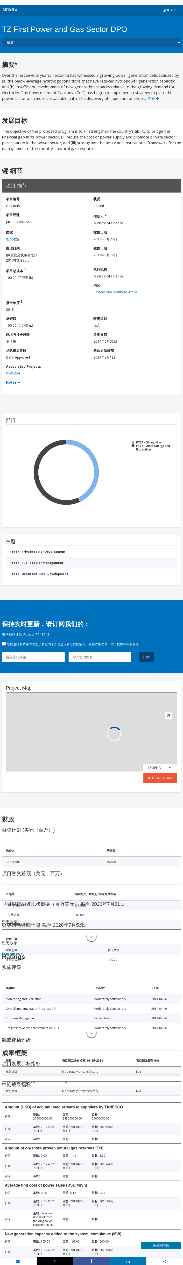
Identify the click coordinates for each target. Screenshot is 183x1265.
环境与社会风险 (18, 334)
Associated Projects (23, 366)
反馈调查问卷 (161, 1246)
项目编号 (13, 199)
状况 (96, 199)
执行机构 (100, 269)
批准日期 (13, 248)
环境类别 (100, 318)
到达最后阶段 (16, 350)
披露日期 (100, 232)
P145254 (13, 373)
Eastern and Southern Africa (115, 292)
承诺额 (11, 318)
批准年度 (14, 302)
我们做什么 (10, 9)
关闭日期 (100, 334)
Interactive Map (160, 778)
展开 (153, 98)
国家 (9, 232)
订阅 (146, 657)
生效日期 (100, 248)
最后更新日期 (103, 350)
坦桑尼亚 (13, 239)
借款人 (99, 216)
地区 (96, 285)
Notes (11, 382)
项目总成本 (16, 270)
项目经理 (13, 215)
